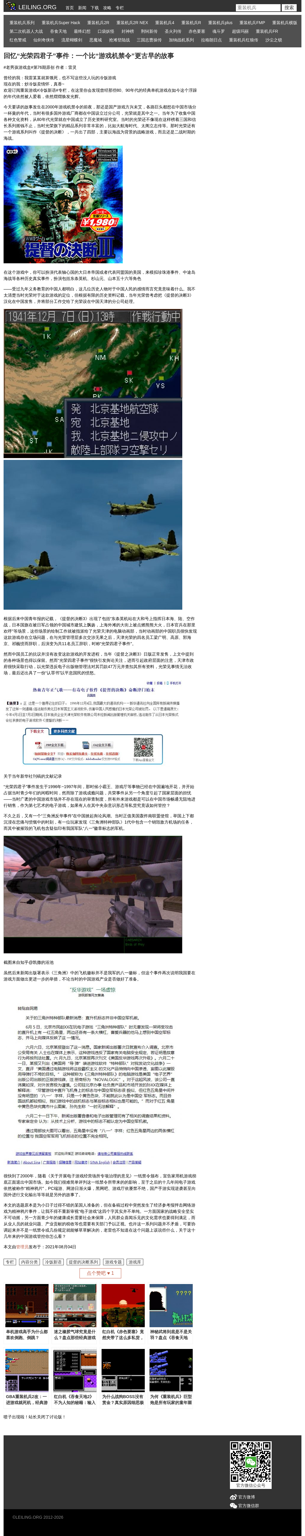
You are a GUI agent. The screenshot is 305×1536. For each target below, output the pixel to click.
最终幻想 (82, 31)
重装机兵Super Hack (61, 22)
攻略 (107, 8)
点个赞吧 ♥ (100, 1273)
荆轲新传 (149, 31)
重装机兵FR (267, 31)
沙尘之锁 (273, 40)
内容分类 (29, 1262)
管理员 (22, 1246)
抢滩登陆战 (119, 40)
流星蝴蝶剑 (71, 40)
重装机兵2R (98, 22)
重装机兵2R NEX (132, 22)
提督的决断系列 (83, 1262)
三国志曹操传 (149, 40)
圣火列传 (173, 31)
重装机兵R (191, 22)
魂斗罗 (218, 31)
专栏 (120, 8)
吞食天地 (58, 31)
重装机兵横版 (284, 22)
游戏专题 (113, 1262)
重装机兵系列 (22, 22)
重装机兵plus (220, 22)
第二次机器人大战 (26, 31)
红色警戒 (18, 40)
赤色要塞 (197, 31)
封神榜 (128, 31)
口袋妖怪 (106, 31)
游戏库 (135, 1262)
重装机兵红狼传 (243, 40)
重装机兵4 (164, 22)
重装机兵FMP (252, 22)
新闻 (82, 8)
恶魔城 (95, 40)
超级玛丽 (240, 31)
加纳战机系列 (181, 40)
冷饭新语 (53, 1262)
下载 (95, 8)
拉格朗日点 (211, 40)
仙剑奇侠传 (43, 40)
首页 (70, 8)
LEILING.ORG (28, 1517)
